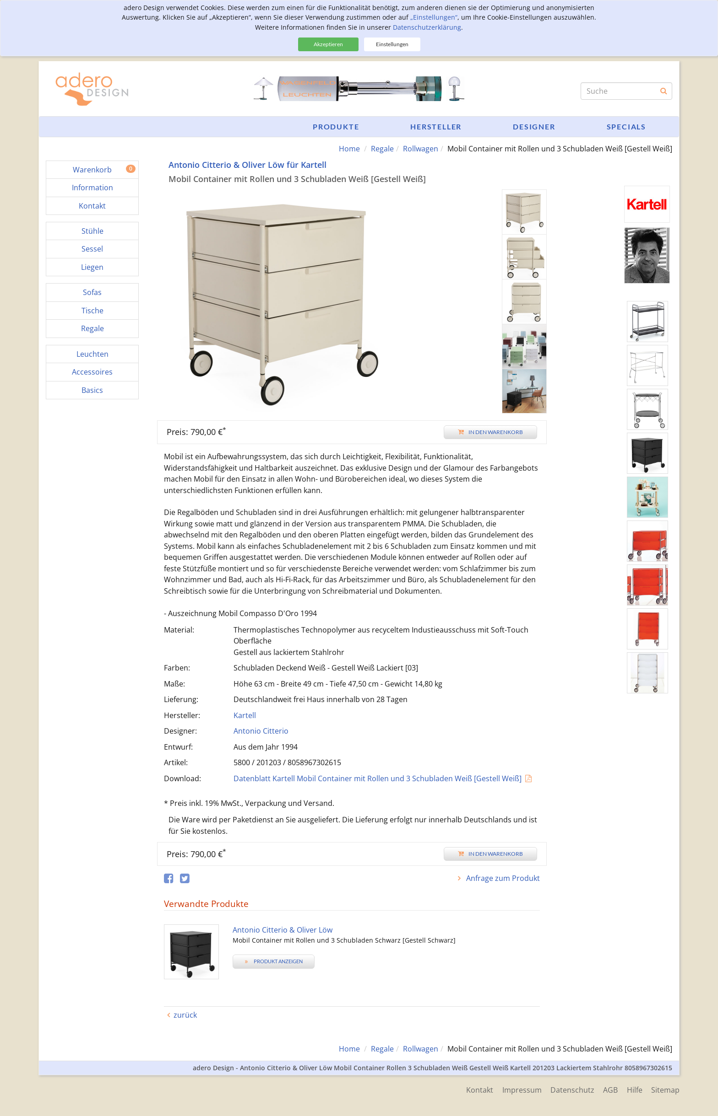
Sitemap (665, 1090)
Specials (626, 126)
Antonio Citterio (261, 731)
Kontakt (478, 1090)
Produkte (336, 126)
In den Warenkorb (490, 432)
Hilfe (634, 1090)
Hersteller (436, 126)
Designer (534, 126)
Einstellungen (392, 44)
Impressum (520, 1090)
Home (349, 149)
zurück (185, 1015)
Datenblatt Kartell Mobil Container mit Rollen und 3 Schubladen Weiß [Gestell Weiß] (378, 778)
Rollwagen (420, 149)
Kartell (245, 715)
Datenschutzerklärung (427, 27)
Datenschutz (571, 1090)
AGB (610, 1090)
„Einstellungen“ (433, 17)
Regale (382, 149)
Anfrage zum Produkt (502, 878)
